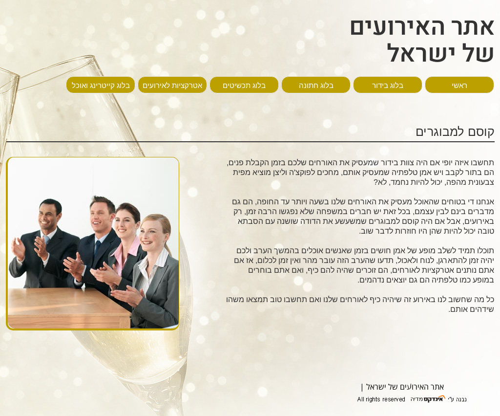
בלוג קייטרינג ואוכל (101, 85)
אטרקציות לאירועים (172, 85)
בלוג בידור (387, 85)
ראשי (459, 85)
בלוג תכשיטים (244, 85)
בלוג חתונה (316, 85)
